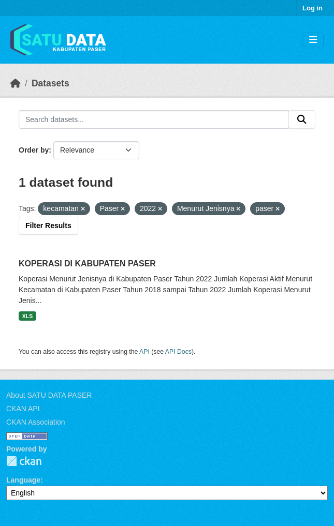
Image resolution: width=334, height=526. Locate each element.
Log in (312, 8)
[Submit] (301, 119)
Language (23, 480)
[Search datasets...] (154, 119)
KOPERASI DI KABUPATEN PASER (87, 263)
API (144, 351)
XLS (27, 316)
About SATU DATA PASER (49, 395)
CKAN (23, 461)
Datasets (50, 83)
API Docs (178, 351)
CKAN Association (35, 422)
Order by (34, 150)
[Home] (15, 83)
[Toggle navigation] (313, 40)
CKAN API (23, 408)
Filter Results (48, 225)
